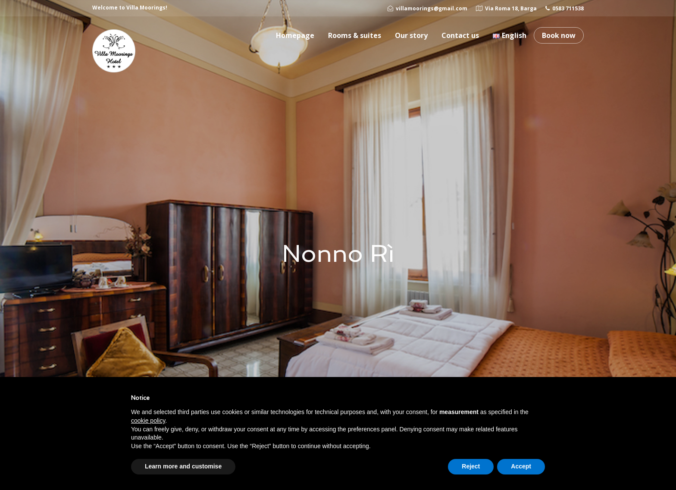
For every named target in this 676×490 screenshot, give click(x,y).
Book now (559, 35)
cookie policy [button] (148, 420)
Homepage (295, 35)
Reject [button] (471, 466)
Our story (411, 35)
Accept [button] (521, 466)
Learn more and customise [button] (183, 466)
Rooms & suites (354, 35)
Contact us (460, 35)
